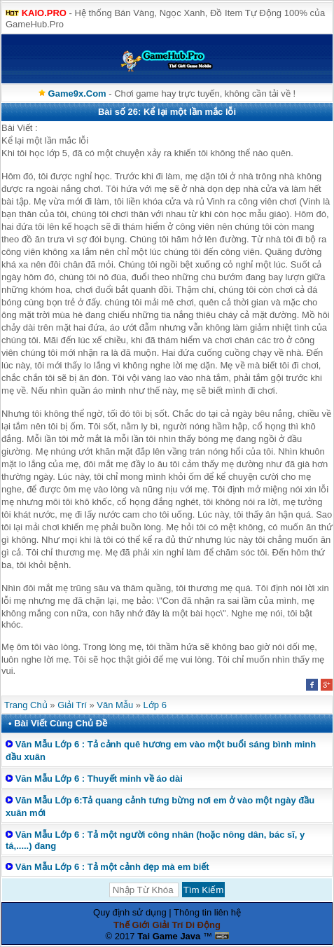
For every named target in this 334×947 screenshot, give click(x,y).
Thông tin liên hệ (207, 912)
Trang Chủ (26, 705)
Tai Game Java (168, 936)
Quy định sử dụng (130, 912)
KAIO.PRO (44, 13)
